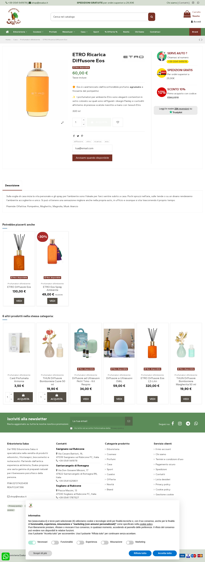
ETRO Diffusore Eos (19, 286)
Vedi (19, 300)
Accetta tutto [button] (165, 553)
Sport (110, 469)
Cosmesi (111, 454)
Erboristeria (113, 449)
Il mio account (163, 449)
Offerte (111, 479)
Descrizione (12, 185)
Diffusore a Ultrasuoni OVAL (119, 380)
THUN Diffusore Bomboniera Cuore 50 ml (52, 381)
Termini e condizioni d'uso (169, 459)
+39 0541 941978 (177, 61)
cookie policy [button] (146, 524)
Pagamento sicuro (165, 464)
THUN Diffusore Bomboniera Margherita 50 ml (186, 381)
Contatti (183, 2)
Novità (110, 484)
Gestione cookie (165, 494)
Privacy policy (117, 428)
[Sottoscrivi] (129, 421)
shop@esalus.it (18, 496)
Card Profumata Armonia (19, 380)
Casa (109, 464)
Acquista (99, 122)
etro (88, 141)
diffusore (78, 141)
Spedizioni (161, 469)
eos (107, 141)
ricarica (97, 141)
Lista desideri (163, 479)
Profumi (111, 459)
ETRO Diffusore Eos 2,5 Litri (152, 380)
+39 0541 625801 (68, 480)
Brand (110, 489)
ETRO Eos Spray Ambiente (52, 288)
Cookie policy (163, 489)
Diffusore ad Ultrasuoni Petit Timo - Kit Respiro (86, 381)
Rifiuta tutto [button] (140, 553)
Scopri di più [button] (40, 553)
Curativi (111, 474)
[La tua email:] (97, 421)
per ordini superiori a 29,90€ (105, 2)
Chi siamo (172, 2)
